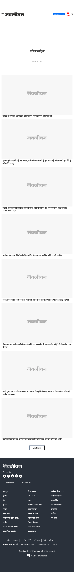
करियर (51, 540)
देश (4, 500)
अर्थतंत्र (53, 513)
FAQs (55, 544)
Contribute (26, 483)
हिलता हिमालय (32, 522)
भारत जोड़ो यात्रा (33, 518)
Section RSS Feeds (28, 544)
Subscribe (10, 483)
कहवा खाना (32, 531)
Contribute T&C (44, 544)
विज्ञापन (15, 540)
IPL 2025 (31, 496)
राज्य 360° (7, 513)
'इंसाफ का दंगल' (33, 513)
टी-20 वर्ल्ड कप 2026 (10, 527)
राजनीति (54, 509)
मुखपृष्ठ (5, 491)
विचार (5, 509)
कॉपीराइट (37, 540)
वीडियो (5, 522)
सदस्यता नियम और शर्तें (10, 544)
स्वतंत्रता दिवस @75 (57, 491)
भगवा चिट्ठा (54, 500)
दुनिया (5, 505)
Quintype (43, 556)
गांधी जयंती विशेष (34, 527)
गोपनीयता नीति (26, 540)
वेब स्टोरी (54, 518)
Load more (37, 448)
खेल (29, 500)
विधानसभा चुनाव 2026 (11, 518)
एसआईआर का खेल (9, 531)
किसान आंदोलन (56, 496)
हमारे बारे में (6, 540)
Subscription (59, 14)
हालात (5, 496)
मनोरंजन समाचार (56, 505)
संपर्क (44, 540)
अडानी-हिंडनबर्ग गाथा (35, 505)
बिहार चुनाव (32, 491)
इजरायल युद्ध (32, 509)
